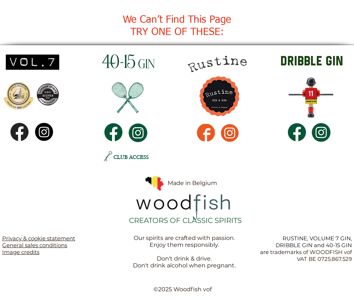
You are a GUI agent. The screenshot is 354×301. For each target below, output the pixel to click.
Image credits (20, 252)
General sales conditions (34, 245)
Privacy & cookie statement (38, 238)
